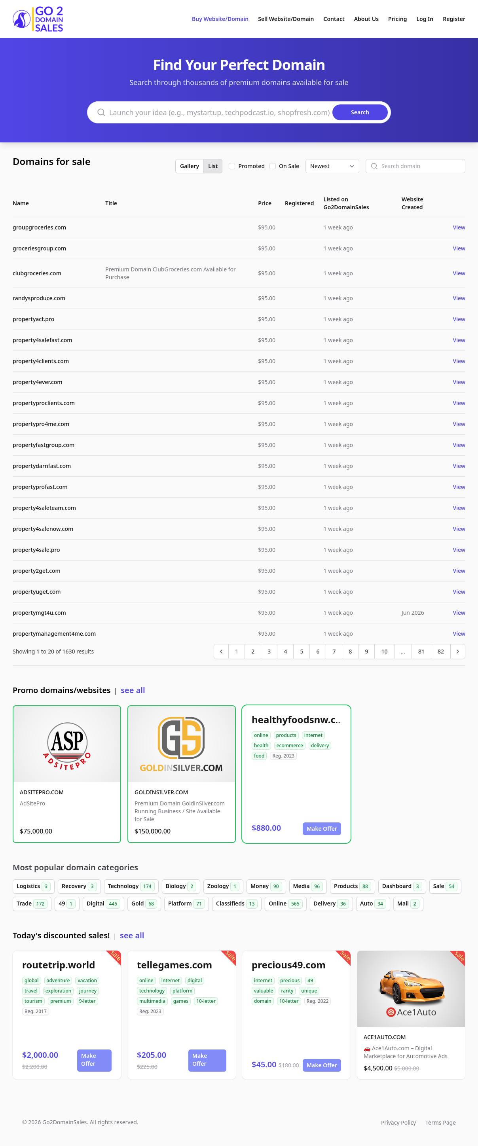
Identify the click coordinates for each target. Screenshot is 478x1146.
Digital (103, 904)
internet (313, 735)
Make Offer (322, 828)
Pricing (397, 19)
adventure (58, 980)
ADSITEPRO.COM (42, 792)
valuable (263, 990)
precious (290, 980)
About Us (366, 19)
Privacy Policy (398, 1122)
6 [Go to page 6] (317, 651)
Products (352, 886)
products (286, 735)
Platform (186, 904)
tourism (33, 1001)
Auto (373, 904)
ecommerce (290, 745)
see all (133, 690)
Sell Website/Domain (286, 19)
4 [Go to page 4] (285, 651)
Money (266, 886)
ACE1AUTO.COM (385, 1037)
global (32, 980)
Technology (131, 886)
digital (195, 980)
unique (309, 990)
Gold (144, 904)
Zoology (223, 886)
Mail (408, 904)
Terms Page (440, 1122)
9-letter (87, 1001)
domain (262, 1001)
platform (182, 990)
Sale (445, 886)
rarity (287, 990)
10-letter (206, 1001)
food (259, 755)
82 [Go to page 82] (441, 651)
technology (152, 990)
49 (67, 904)
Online (285, 904)
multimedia (152, 1001)
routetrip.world (58, 964)
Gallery (189, 166)
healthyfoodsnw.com (301, 719)
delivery (320, 745)
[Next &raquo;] (457, 651)
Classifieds (237, 904)
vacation (87, 980)
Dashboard (402, 886)
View (459, 227)
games (180, 1001)
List (213, 166)
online (261, 735)
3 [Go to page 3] (269, 651)
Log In (424, 19)
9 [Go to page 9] (366, 651)
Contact (334, 19)
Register (454, 19)
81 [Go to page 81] (421, 651)
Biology (181, 886)
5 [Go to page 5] (301, 651)
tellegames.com (174, 964)
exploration (59, 990)
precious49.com (289, 964)
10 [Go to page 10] (384, 651)
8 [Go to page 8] (350, 651)
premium (60, 1001)
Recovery (79, 886)
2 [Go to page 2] (252, 651)
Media (308, 886)
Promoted (251, 166)
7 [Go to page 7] (334, 651)
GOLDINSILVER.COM (161, 792)
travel (31, 990)
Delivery (331, 904)
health (261, 745)
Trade (32, 904)
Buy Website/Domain (220, 19)
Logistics (34, 886)
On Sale (289, 166)
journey (88, 990)
